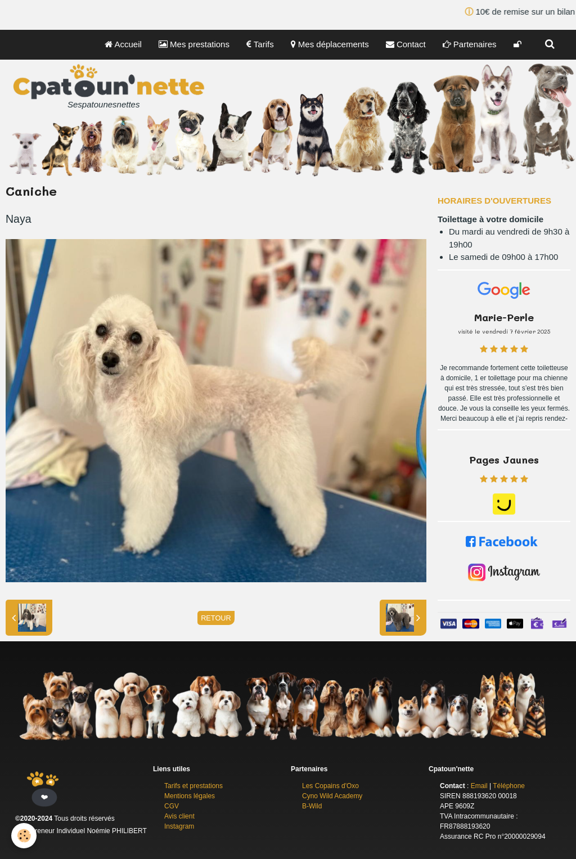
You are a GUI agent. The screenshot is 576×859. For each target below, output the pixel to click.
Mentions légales (189, 796)
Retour (216, 618)
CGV (171, 806)
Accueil (123, 44)
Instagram (179, 826)
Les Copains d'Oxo (330, 786)
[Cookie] (24, 835)
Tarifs (260, 44)
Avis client (179, 816)
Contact (406, 44)
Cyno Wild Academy (332, 796)
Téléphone (509, 786)
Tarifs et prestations (193, 786)
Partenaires (470, 44)
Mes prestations (194, 44)
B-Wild (312, 806)
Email (479, 786)
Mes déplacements (330, 44)
